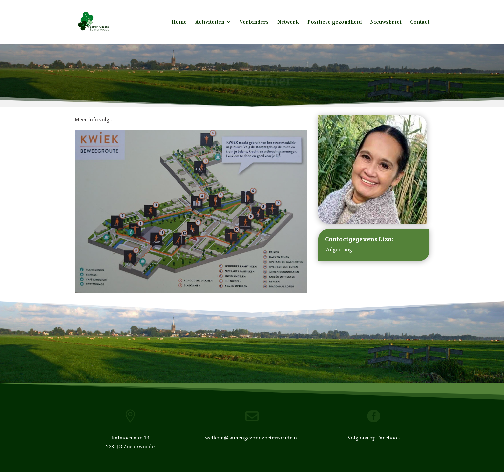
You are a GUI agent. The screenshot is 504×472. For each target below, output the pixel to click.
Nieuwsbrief (386, 22)
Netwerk (288, 22)
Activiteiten (209, 22)
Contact (419, 22)
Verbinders (254, 22)
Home (179, 22)
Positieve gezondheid (334, 22)
